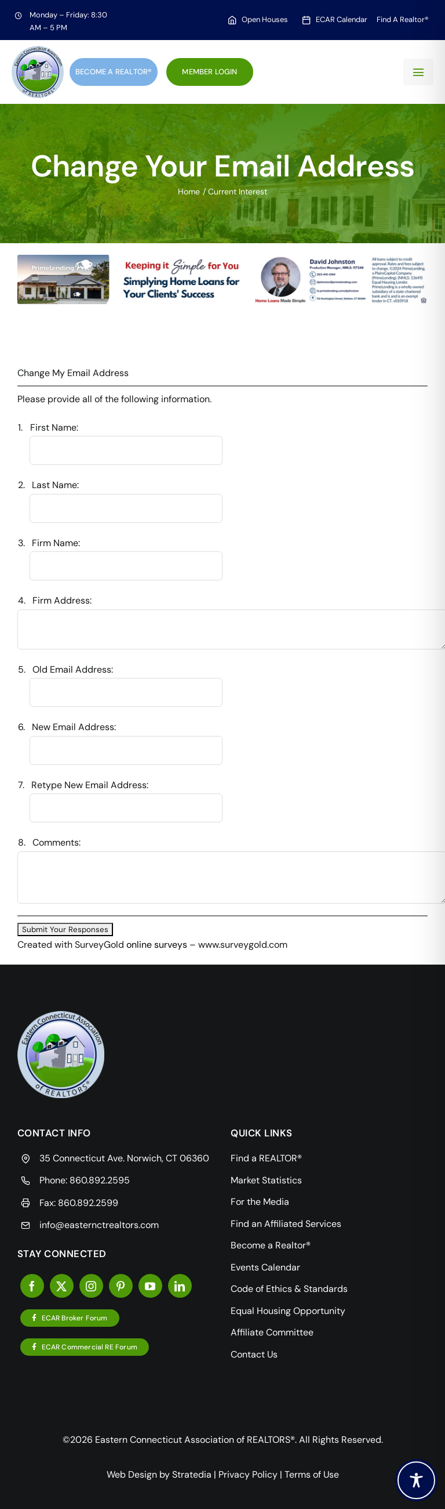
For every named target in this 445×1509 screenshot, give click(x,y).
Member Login (209, 72)
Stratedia (191, 1474)
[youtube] (150, 1286)
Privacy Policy (248, 1474)
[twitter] (62, 1286)
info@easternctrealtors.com (99, 1225)
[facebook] (32, 1286)
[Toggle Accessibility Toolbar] (416, 1480)
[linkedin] (180, 1286)
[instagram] (91, 1286)
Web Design (132, 1474)
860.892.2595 (100, 1180)
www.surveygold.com (242, 944)
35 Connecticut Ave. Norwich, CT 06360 (124, 1158)
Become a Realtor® (113, 72)
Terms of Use (311, 1474)
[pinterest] (121, 1286)
